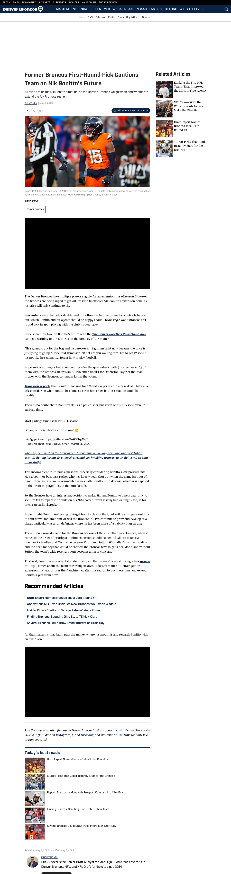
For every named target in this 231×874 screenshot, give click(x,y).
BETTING (171, 9)
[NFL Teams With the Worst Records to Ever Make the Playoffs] (181, 108)
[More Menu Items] (204, 9)
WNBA (117, 9)
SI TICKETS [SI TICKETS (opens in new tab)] (44, 2)
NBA (84, 9)
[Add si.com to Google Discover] (131, 110)
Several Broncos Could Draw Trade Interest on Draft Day (66, 623)
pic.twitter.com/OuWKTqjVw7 (68, 439)
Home (82, 17)
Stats (121, 17)
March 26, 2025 (80, 444)
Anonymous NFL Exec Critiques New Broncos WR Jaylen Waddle (71, 604)
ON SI (16, 2)
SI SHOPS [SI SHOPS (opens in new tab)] (74, 2)
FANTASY (155, 9)
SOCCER (95, 9)
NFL (75, 9)
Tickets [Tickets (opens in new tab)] (146, 17)
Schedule (101, 17)
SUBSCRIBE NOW (108, 2)
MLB (107, 9)
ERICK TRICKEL (49, 857)
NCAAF (129, 9)
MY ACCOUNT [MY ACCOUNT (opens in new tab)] (89, 2)
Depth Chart (132, 17)
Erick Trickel (31, 103)
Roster (111, 17)
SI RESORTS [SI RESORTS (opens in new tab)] (59, 2)
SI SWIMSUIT (29, 2)
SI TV (195, 9)
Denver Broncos (35, 209)
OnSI (90, 17)
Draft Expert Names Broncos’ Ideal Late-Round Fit (62, 598)
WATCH (185, 9)
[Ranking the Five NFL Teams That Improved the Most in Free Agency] (181, 89)
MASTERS (63, 9)
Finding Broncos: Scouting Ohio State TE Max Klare (62, 617)
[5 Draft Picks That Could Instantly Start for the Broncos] (181, 148)
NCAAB (142, 9)
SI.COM (7, 2)
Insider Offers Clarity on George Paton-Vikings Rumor (64, 610)
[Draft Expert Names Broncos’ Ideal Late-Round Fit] (181, 128)
